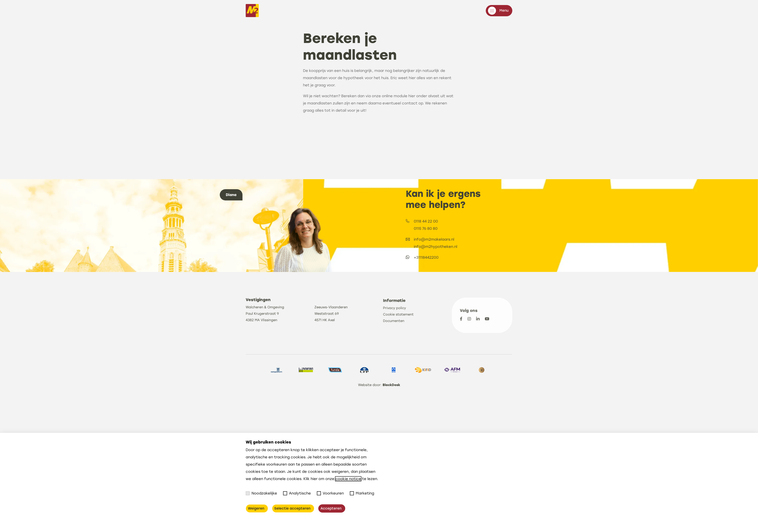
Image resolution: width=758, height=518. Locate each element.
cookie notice (348, 479)
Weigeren (256, 508)
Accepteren (329, 508)
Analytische (297, 493)
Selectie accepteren (291, 508)
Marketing (362, 493)
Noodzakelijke (261, 493)
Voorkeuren (330, 493)
